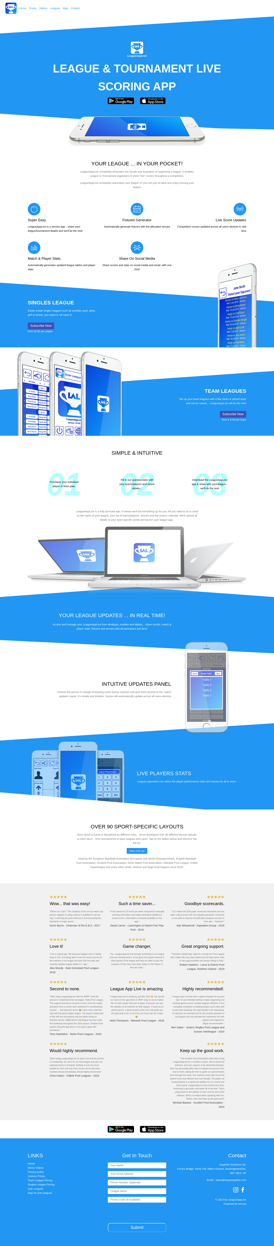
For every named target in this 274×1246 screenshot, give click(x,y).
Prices (33, 8)
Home (22, 8)
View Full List (137, 850)
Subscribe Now (41, 325)
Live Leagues (35, 1188)
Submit (137, 1227)
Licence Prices (36, 1176)
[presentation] (137, 1212)
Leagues (55, 8)
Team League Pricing (40, 1180)
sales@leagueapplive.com (231, 1179)
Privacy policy (36, 1171)
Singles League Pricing (41, 1184)
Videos (43, 8)
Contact (75, 8)
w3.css (242, 1203)
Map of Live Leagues (40, 1192)
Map (65, 8)
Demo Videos (36, 1167)
